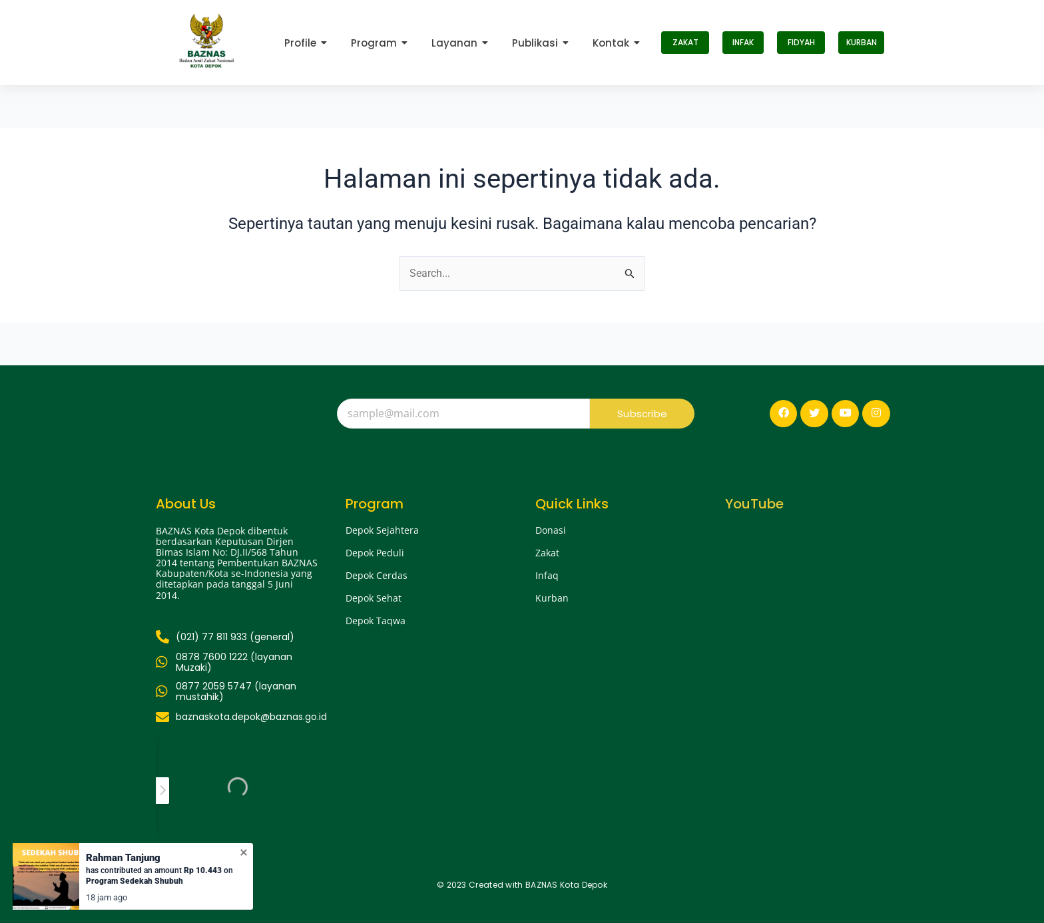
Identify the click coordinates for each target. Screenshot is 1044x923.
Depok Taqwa (375, 620)
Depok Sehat (373, 598)
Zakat (547, 552)
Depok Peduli (375, 552)
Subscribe (642, 414)
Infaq (547, 575)
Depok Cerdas (376, 575)
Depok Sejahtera (382, 530)
